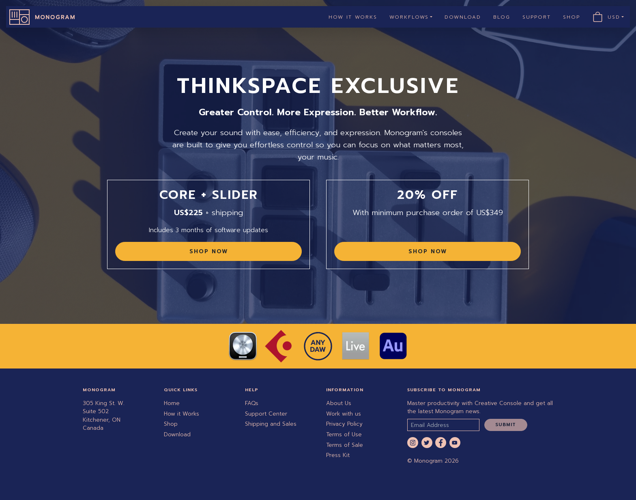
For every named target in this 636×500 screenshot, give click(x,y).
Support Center (266, 413)
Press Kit (338, 455)
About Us (338, 403)
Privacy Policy (344, 424)
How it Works (353, 17)
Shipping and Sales (271, 424)
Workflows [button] (409, 17)
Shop (571, 17)
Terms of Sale (344, 445)
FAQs (251, 403)
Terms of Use (344, 434)
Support (536, 17)
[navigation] (318, 17)
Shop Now (208, 251)
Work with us (343, 413)
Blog (501, 17)
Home (172, 403)
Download (463, 17)
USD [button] (617, 17)
